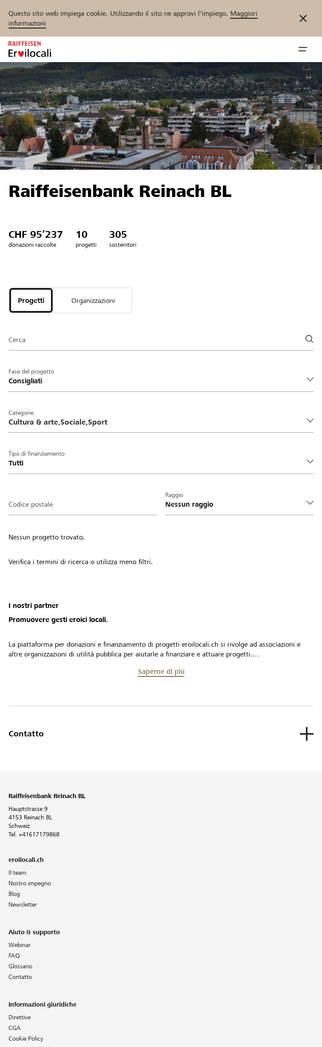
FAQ (14, 955)
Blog (14, 893)
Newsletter (22, 904)
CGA (14, 1027)
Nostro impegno (29, 883)
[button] (303, 49)
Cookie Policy (25, 1038)
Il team (17, 872)
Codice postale (30, 504)
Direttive (19, 1017)
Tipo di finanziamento (36, 453)
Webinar (19, 944)
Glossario (20, 966)
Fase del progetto (31, 371)
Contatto (20, 976)
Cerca (16, 340)
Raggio (174, 494)
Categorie (21, 412)
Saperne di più (161, 672)
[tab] (31, 300)
